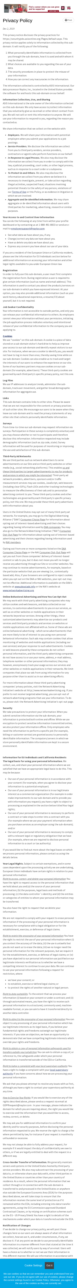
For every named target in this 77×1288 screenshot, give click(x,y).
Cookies (7, 336)
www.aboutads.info (25, 586)
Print (68, 20)
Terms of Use (19, 191)
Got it (49, 1265)
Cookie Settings (33, 1265)
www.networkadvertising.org (18, 590)
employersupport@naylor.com (27, 228)
